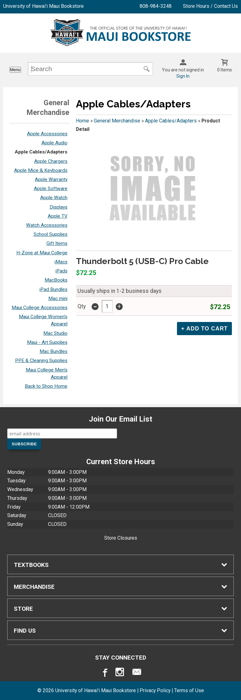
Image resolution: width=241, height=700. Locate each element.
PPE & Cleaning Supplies (41, 360)
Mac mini (57, 298)
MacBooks (56, 280)
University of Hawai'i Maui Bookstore (43, 6)
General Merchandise (117, 121)
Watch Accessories (46, 225)
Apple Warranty (51, 179)
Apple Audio (54, 143)
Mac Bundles (53, 351)
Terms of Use (189, 690)
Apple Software (50, 188)
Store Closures (120, 538)
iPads (61, 271)
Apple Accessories (47, 134)
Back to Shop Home (46, 386)
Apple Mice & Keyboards (40, 170)
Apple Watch (53, 197)
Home (82, 121)
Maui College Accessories (39, 307)
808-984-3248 (156, 6)
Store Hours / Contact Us (210, 6)
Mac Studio (55, 333)
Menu (15, 69)
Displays (58, 207)
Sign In (183, 76)
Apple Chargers (50, 161)
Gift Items (56, 243)
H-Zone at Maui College (41, 253)
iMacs (61, 262)
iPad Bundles (53, 289)
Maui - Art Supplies (47, 342)
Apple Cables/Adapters (41, 152)
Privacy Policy (155, 690)
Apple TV (57, 216)
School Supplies (50, 234)
